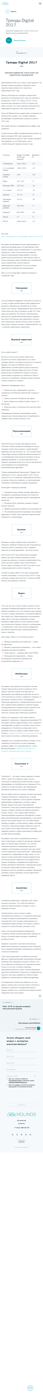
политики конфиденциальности (18, 1082)
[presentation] (20, 1095)
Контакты (21, 1123)
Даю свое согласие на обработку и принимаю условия (21, 1080)
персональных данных (15, 1080)
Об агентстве (21, 1120)
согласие (17, 1085)
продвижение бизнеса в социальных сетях (23, 733)
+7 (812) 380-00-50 (21, 1128)
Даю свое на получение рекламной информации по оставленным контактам (22, 1086)
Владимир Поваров (20, 40)
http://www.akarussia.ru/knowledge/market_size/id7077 (22, 236)
